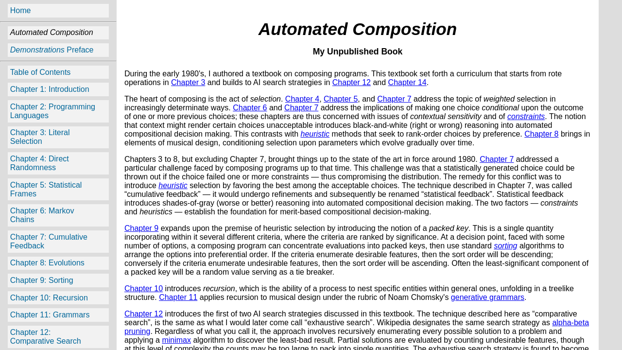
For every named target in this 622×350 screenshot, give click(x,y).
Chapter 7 (394, 99)
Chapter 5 (341, 99)
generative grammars (487, 297)
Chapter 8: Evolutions (47, 263)
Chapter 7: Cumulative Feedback (48, 241)
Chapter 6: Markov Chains (42, 215)
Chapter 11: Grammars (50, 315)
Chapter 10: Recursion (49, 298)
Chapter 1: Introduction (49, 89)
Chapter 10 (143, 288)
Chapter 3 (188, 82)
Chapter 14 (407, 82)
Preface (52, 50)
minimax (176, 340)
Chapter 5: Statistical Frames (46, 189)
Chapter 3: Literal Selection (40, 136)
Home (20, 10)
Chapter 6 (250, 108)
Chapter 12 (351, 82)
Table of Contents (40, 72)
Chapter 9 (141, 228)
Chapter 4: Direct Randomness (39, 163)
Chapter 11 (178, 297)
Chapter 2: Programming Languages (52, 111)
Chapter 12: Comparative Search (45, 336)
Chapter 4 (302, 99)
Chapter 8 (541, 134)
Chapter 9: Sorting (41, 280)
